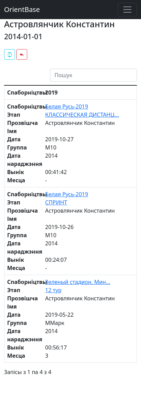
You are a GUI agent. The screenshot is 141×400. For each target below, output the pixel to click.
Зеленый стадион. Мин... (77, 282)
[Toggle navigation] (127, 9)
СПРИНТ (56, 202)
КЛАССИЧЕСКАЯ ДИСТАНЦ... (82, 114)
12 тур (53, 290)
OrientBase (22, 9)
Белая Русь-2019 (66, 106)
